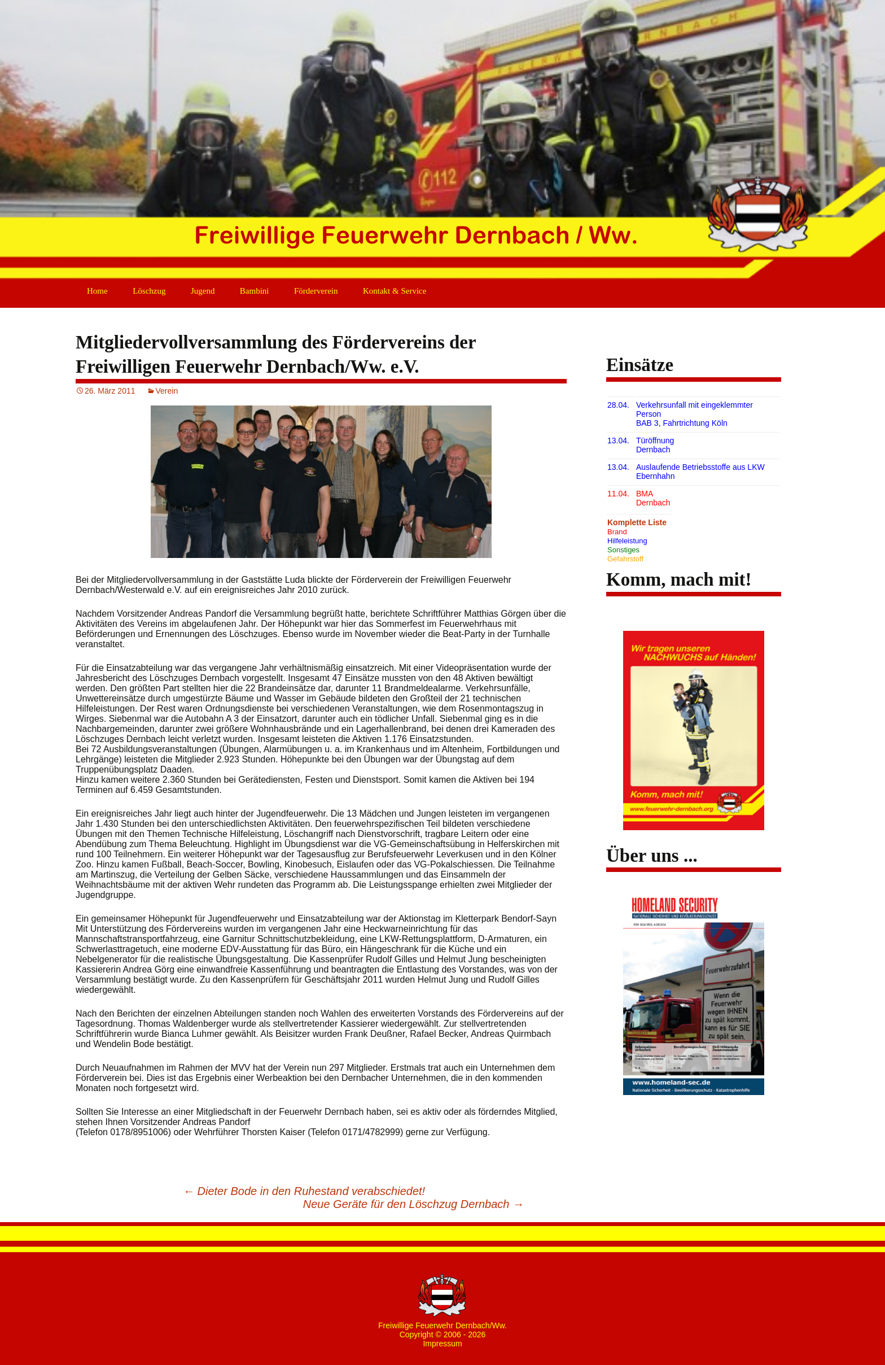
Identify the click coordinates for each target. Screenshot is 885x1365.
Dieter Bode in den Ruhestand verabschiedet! (304, 1191)
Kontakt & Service (394, 290)
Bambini (254, 290)
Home (97, 290)
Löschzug (149, 290)
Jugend (203, 290)
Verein (167, 390)
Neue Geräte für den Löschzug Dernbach (413, 1204)
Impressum (442, 1343)
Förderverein (316, 290)
